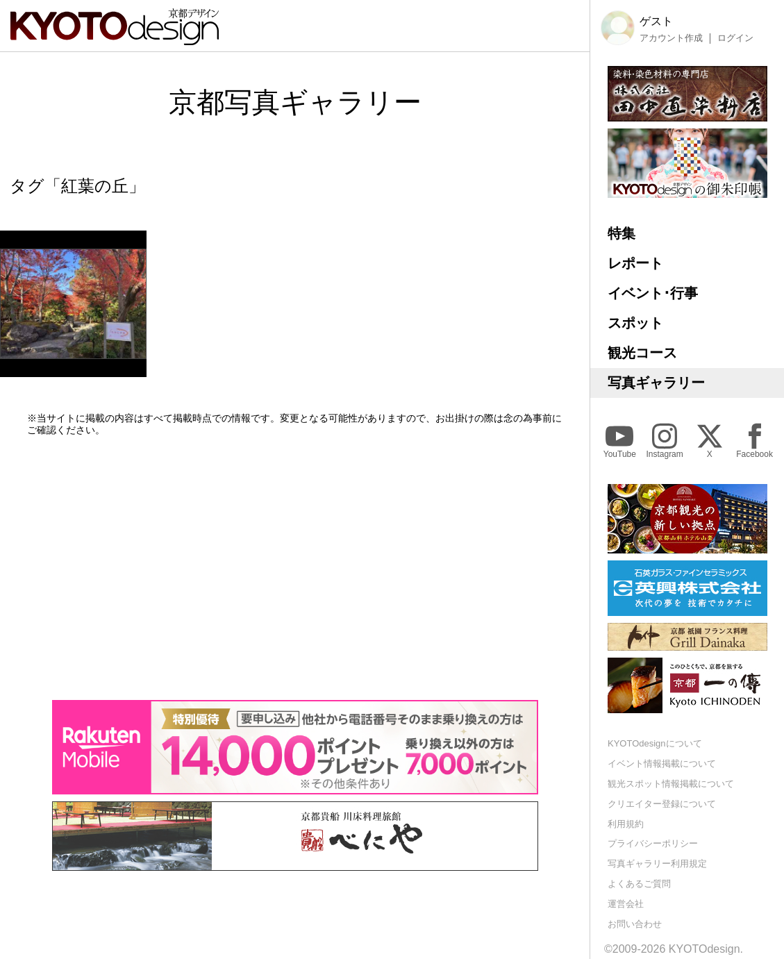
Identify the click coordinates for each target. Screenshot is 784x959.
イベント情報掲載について (662, 763)
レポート (635, 263)
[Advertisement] (295, 568)
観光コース (642, 352)
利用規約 (626, 824)
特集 (621, 233)
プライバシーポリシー (653, 843)
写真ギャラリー (656, 382)
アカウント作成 (671, 38)
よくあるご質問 (639, 883)
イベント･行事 (653, 293)
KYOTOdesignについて (655, 743)
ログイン (735, 38)
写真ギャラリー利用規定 (657, 863)
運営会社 (626, 904)
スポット (635, 323)
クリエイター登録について (662, 804)
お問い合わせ (635, 924)
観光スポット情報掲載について (671, 783)
